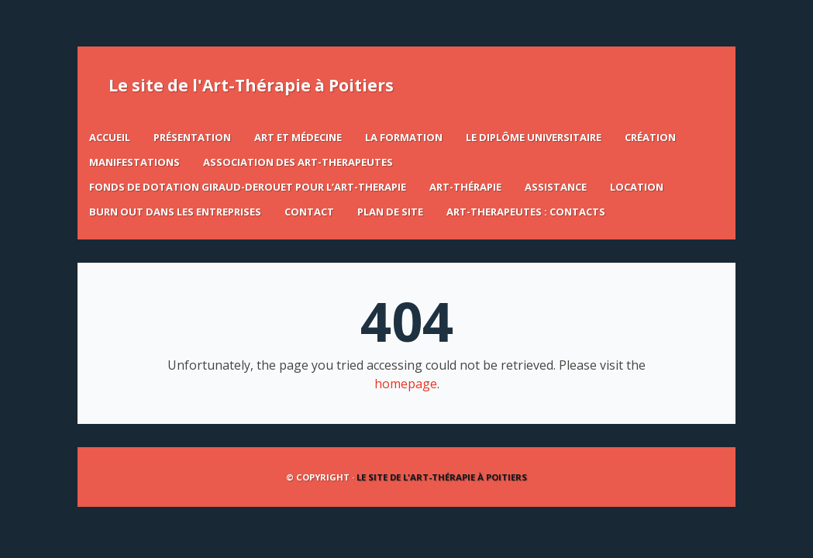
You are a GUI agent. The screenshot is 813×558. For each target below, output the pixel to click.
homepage (405, 383)
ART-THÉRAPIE (465, 187)
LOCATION (636, 187)
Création (650, 137)
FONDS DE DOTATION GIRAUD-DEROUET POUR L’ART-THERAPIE (247, 187)
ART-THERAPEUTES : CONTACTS (525, 212)
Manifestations (134, 162)
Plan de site (390, 212)
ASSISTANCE (556, 187)
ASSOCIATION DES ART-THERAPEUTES (298, 162)
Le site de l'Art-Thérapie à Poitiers (251, 85)
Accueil (109, 137)
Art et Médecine (298, 137)
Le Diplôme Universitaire (533, 137)
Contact (309, 212)
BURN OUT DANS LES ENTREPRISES (175, 212)
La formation (404, 137)
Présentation (192, 137)
